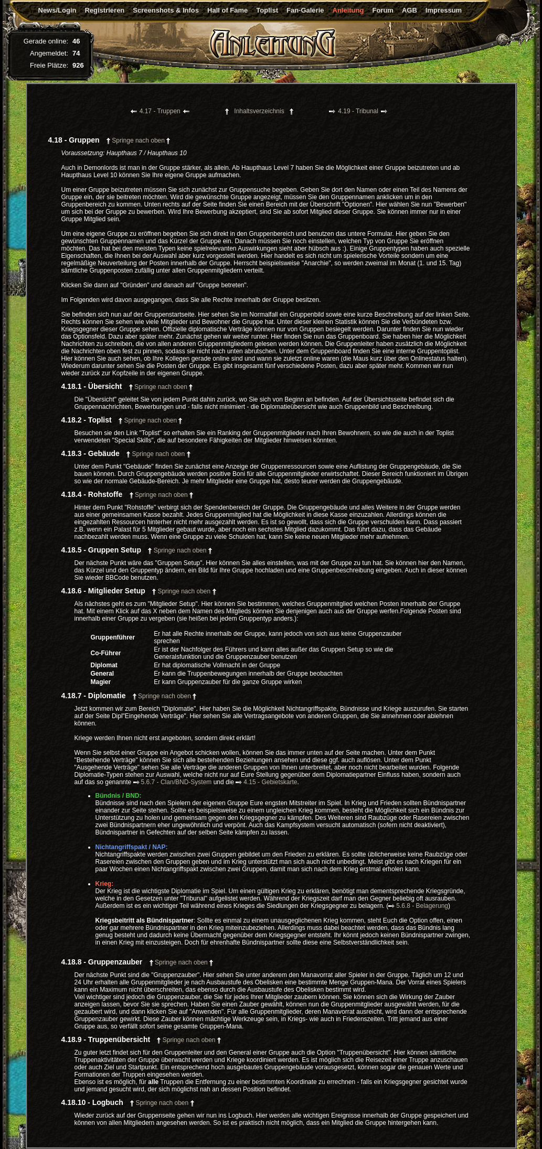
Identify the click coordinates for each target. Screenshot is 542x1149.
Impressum (444, 10)
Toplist (267, 10)
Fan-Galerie (305, 10)
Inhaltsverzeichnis (259, 111)
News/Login (57, 10)
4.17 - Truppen (160, 111)
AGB (409, 10)
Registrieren (104, 10)
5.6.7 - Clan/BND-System (172, 782)
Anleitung (348, 10)
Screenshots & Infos (166, 10)
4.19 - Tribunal (358, 111)
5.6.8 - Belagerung (418, 905)
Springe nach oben (138, 140)
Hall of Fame (227, 10)
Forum (382, 10)
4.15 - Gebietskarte (266, 782)
